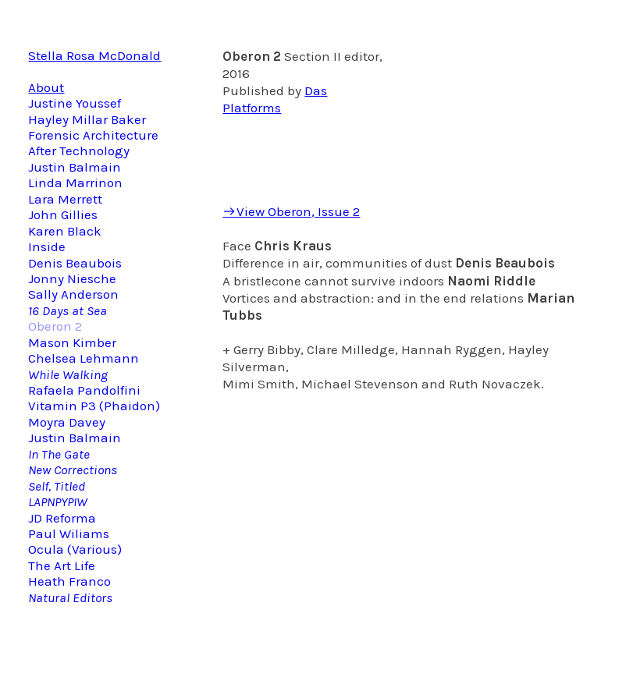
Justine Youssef (74, 103)
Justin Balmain (74, 167)
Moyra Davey (66, 422)
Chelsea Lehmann (83, 358)
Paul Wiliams (68, 533)
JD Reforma (62, 518)
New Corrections (72, 469)
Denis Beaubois (75, 263)
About (46, 87)
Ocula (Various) (75, 549)
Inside (48, 246)
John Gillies (63, 214)
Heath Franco (69, 581)
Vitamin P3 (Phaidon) (94, 405)
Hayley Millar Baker (87, 119)
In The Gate (59, 454)
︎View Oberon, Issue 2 (291, 211)
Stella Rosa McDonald (94, 55)
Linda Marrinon (75, 182)
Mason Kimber (72, 342)
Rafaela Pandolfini (84, 390)
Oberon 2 (55, 326)
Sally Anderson (73, 294)
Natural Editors (70, 597)
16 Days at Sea (67, 310)
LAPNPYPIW (57, 501)
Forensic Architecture (93, 135)
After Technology (79, 150)
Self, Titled (56, 486)
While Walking (68, 374)
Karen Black (64, 231)
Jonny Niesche (72, 278)
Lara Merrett (65, 199)
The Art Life (61, 565)
